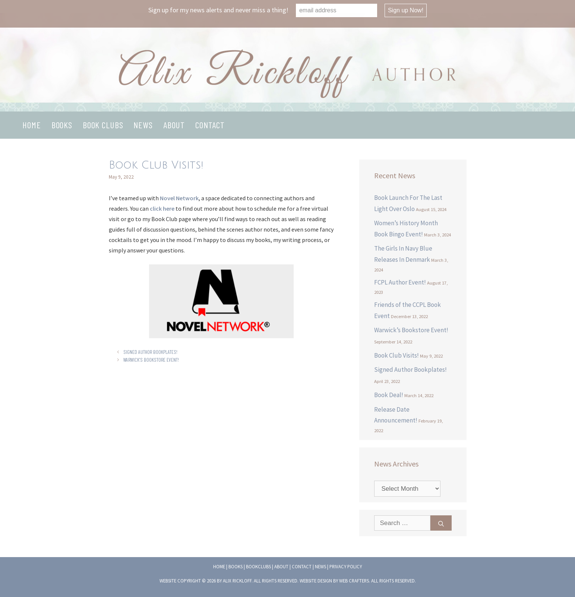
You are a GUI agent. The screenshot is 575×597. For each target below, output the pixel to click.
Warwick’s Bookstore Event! (151, 359)
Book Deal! (388, 395)
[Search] (441, 523)
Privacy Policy (345, 566)
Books (61, 124)
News (142, 124)
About (174, 124)
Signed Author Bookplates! (150, 352)
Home (31, 124)
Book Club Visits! (396, 355)
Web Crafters (354, 581)
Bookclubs (258, 566)
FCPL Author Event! (400, 282)
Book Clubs (103, 124)
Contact (210, 124)
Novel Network (179, 198)
